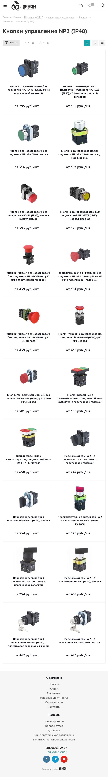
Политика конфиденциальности (54, 739)
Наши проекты (54, 721)
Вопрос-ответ (54, 726)
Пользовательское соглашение (54, 735)
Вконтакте (46, 759)
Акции (54, 688)
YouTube (64, 759)
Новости (54, 684)
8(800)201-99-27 (56, 748)
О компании (54, 677)
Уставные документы (54, 697)
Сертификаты (54, 702)
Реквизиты (54, 693)
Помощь (54, 715)
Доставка (54, 730)
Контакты (54, 706)
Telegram (55, 759)
